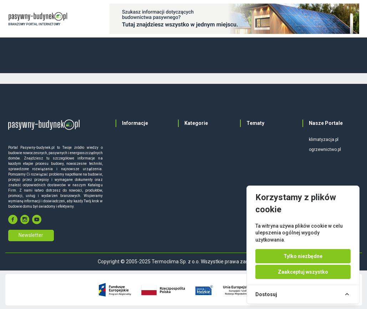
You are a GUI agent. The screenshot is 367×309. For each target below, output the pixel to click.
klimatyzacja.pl (323, 139)
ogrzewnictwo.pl (325, 149)
